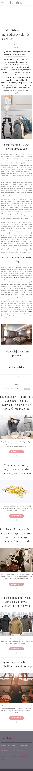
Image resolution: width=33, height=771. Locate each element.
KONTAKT (15, 745)
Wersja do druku (16, 377)
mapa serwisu (18, 750)
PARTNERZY (25, 745)
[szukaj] (12, 389)
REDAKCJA (5, 748)
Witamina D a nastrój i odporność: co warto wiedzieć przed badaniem (16, 469)
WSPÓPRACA (5, 745)
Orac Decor (13, 277)
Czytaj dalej (16, 451)
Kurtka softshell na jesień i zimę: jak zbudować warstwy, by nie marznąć (16, 601)
